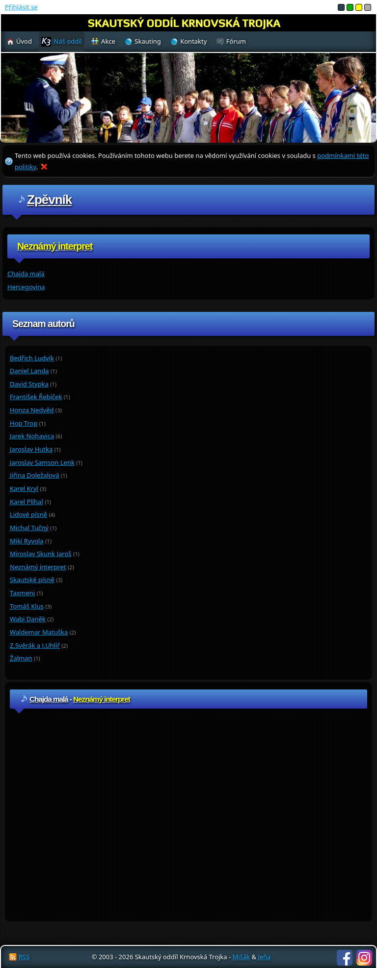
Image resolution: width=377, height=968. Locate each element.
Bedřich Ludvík (32, 358)
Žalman (21, 658)
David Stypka (29, 384)
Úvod (24, 41)
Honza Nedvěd (32, 410)
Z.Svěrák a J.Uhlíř (35, 645)
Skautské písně (32, 579)
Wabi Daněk (28, 618)
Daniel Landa (29, 370)
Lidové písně (28, 514)
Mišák (241, 956)
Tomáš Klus (27, 606)
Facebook (344, 958)
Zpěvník (49, 199)
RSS (24, 956)
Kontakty (193, 41)
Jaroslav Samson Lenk (42, 462)
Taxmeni (22, 592)
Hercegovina (26, 286)
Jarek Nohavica (32, 436)
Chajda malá (26, 273)
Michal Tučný (29, 527)
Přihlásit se (21, 6)
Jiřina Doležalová (34, 475)
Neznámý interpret (38, 566)
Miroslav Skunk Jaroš (41, 553)
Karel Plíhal (26, 501)
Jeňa (264, 956)
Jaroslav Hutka (31, 449)
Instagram (364, 958)
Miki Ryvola (27, 540)
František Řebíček (36, 396)
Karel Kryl (24, 488)
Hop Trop (23, 423)
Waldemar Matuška (39, 632)
